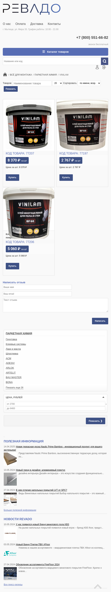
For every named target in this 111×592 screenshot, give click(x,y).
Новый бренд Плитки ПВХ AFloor (33, 544)
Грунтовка (11, 339)
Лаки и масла (13, 349)
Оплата (20, 23)
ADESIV (10, 363)
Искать (106, 61)
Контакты (54, 23)
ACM (8, 358)
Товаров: (7, 83)
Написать (100, 321)
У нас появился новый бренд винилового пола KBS (42, 524)
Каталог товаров (57, 51)
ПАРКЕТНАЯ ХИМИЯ (19, 333)
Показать (11, 89)
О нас (7, 23)
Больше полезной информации (20, 510)
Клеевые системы (16, 344)
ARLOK (10, 367)
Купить (12, 177)
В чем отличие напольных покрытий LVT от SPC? (41, 490)
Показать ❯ (95, 421)
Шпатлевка (12, 353)
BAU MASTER (14, 377)
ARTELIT (11, 372)
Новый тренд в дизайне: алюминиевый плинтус (40, 470)
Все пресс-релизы (13, 584)
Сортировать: (70, 83)
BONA (9, 382)
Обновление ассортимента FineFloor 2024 (37, 564)
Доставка (36, 23)
